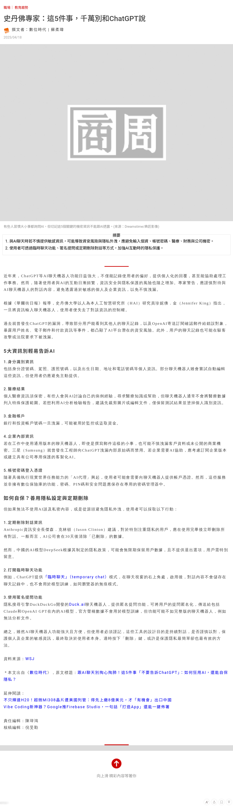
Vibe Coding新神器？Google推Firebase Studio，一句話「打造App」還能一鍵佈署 (87, 707)
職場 (7, 8)
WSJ (30, 659)
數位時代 (38, 672)
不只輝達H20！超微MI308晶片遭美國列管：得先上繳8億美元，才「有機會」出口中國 (88, 700)
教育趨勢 (21, 8)
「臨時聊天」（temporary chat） (76, 577)
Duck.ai (77, 604)
